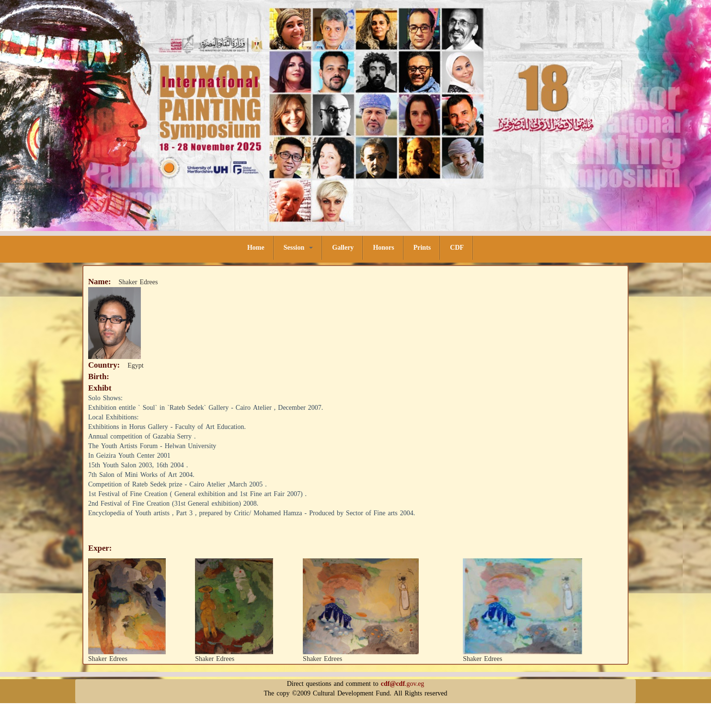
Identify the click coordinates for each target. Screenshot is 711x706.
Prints (422, 247)
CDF (457, 247)
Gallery (343, 247)
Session (298, 247)
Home (255, 247)
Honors (383, 247)
